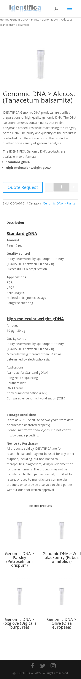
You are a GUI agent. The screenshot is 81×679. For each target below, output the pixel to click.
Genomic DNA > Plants (24, 19)
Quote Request (23, 187)
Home (4, 19)
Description (15, 222)
